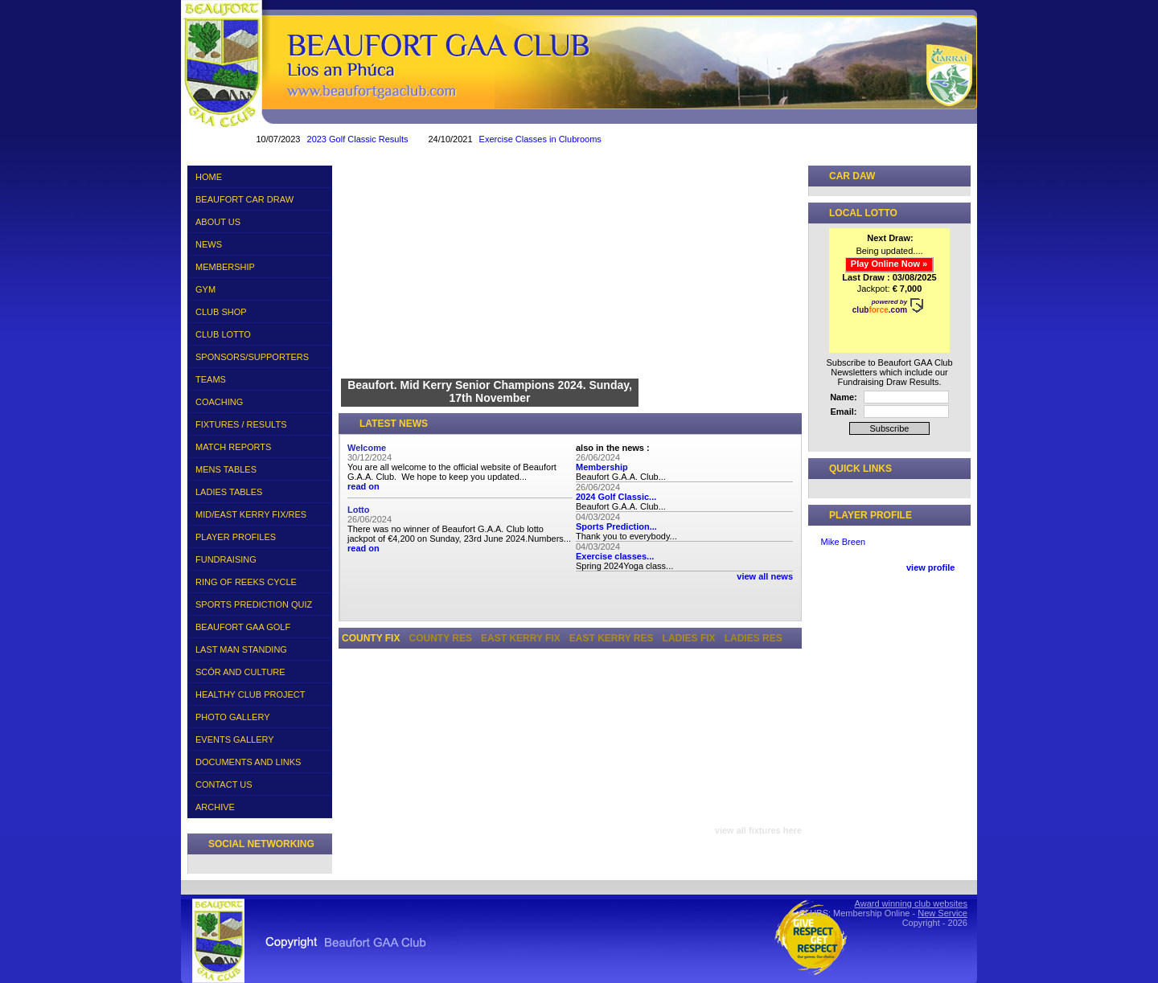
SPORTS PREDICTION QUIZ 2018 (253, 607)
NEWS (208, 244)
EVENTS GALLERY (234, 739)
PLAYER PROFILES (235, 537)
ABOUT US (257, 219)
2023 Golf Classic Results (386, 139)
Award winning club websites (911, 903)
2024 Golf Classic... (616, 497)
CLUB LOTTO (257, 332)
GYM (205, 289)
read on (363, 486)
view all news (765, 576)
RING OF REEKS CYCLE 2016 (257, 581)
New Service (942, 913)
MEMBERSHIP (225, 267)
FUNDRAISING (226, 559)
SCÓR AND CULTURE (240, 672)
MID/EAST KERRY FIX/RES (257, 512)
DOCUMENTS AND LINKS (248, 762)
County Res (440, 638)
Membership (602, 467)
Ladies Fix (689, 638)
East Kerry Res (611, 638)
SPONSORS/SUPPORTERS (252, 357)
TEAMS (257, 377)
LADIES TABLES (257, 489)
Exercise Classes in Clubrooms (568, 139)
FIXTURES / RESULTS (257, 422)
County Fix (371, 638)
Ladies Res (753, 638)
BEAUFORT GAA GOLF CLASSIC (242, 629)
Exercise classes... (615, 556)
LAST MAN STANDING (241, 649)
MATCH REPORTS (233, 447)
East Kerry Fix (521, 638)
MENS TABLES (257, 467)
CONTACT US (224, 784)
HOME (208, 177)
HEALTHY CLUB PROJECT (250, 694)
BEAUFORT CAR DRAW (244, 199)
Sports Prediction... (616, 526)
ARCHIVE (257, 805)
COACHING (219, 402)
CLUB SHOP (221, 312)
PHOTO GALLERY (232, 717)
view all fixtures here (758, 830)
